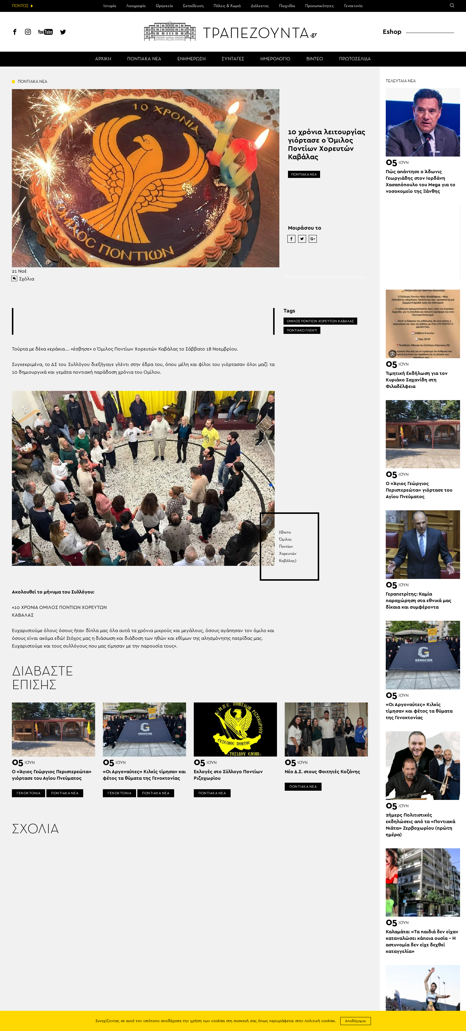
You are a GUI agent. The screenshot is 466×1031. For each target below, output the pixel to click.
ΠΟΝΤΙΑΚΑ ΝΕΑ (144, 59)
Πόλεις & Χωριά (227, 6)
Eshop (392, 32)
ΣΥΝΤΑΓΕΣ (233, 59)
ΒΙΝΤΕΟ (314, 59)
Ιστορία (109, 6)
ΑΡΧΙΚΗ (103, 59)
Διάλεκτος (260, 6)
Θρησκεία (164, 6)
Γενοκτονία (353, 6)
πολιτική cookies (320, 1021)
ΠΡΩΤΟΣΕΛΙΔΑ (355, 59)
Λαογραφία (136, 6)
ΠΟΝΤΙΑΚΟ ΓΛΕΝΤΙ (302, 330)
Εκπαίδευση (193, 6)
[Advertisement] (143, 321)
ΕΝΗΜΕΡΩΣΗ (191, 59)
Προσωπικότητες (319, 6)
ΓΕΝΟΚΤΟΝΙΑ (28, 793)
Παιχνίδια (287, 6)
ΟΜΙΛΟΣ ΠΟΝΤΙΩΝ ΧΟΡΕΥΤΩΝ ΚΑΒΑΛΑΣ (320, 321)
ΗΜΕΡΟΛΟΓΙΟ (275, 59)
